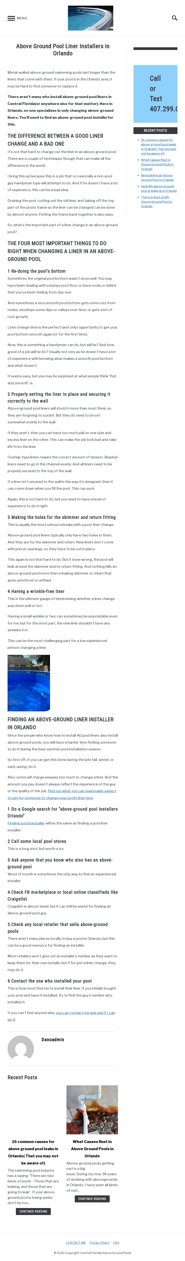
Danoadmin (53, 1039)
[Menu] (11, 19)
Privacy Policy (99, 1243)
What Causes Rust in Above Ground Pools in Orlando (92, 1148)
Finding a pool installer (26, 823)
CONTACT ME (76, 1243)
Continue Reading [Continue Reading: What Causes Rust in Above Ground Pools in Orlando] (92, 1199)
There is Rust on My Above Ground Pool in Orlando (156, 201)
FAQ (116, 1243)
